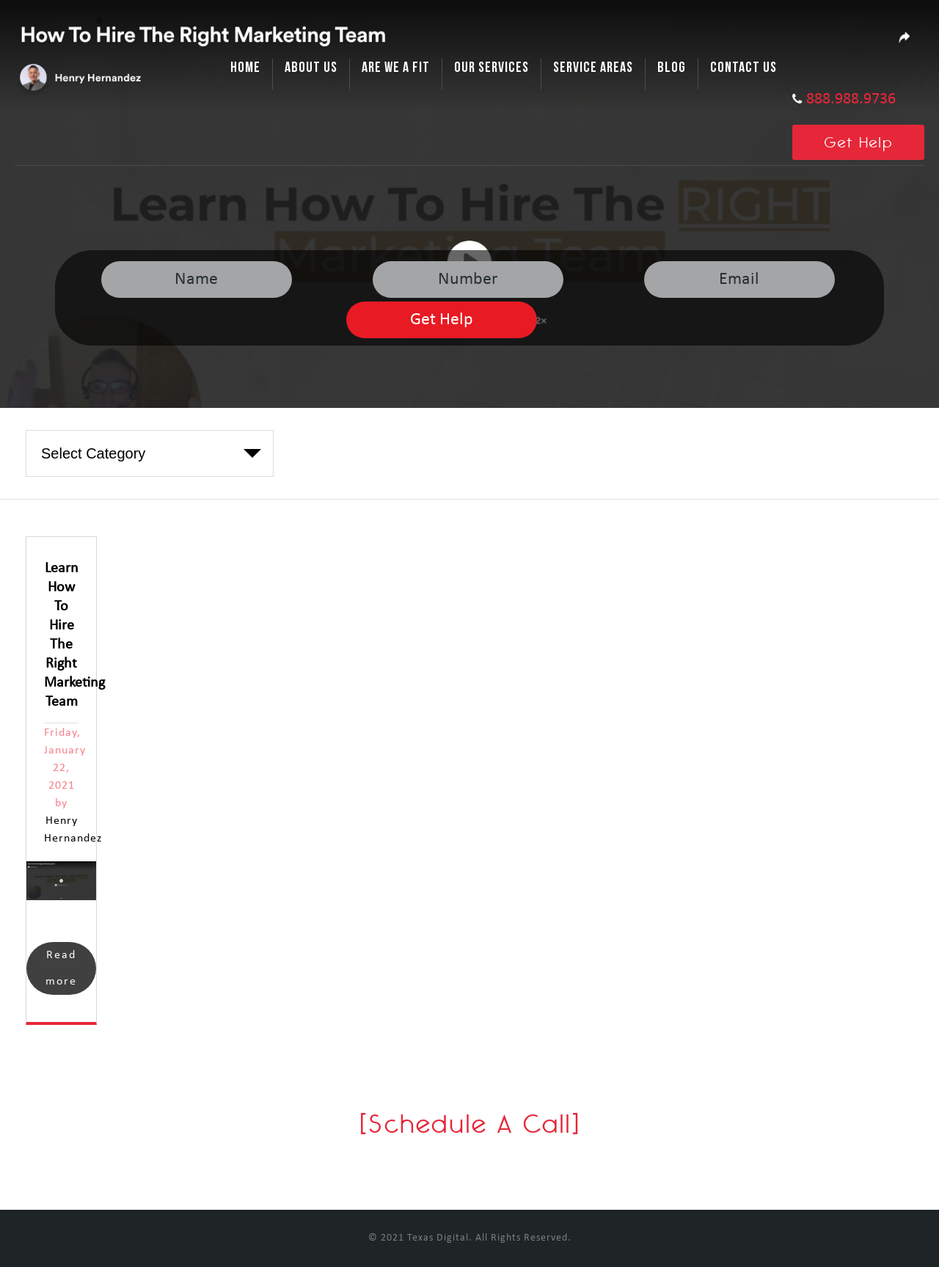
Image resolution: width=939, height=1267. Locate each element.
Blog (671, 67)
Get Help (859, 142)
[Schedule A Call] (469, 1123)
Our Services (491, 67)
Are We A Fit (396, 67)
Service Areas (593, 67)
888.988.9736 (851, 99)
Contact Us (743, 67)
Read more (61, 968)
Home (245, 67)
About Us (311, 67)
